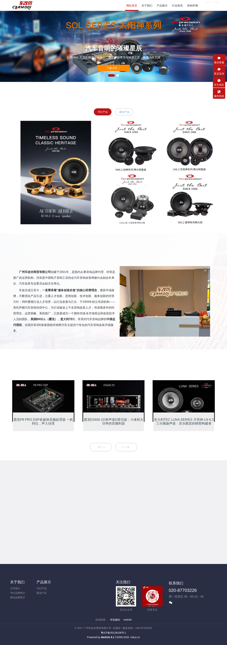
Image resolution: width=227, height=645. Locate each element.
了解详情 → (113, 68)
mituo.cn (135, 637)
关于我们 (17, 582)
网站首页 (131, 5)
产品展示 (44, 582)
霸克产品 (124, 112)
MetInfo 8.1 (107, 637)
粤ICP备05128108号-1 (113, 632)
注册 (215, 5)
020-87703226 (183, 590)
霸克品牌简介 (17, 597)
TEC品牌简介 (17, 592)
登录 (208, 5)
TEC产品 (103, 112)
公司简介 (15, 588)
